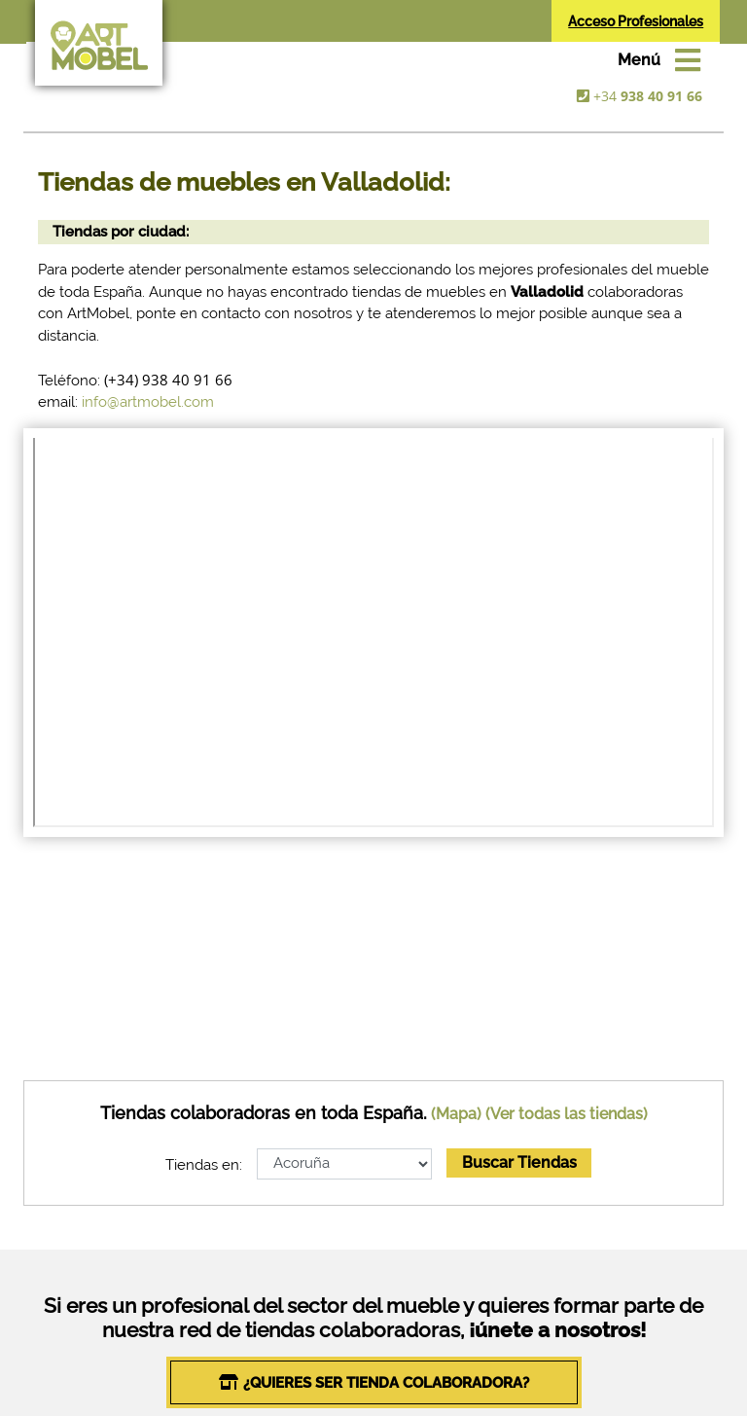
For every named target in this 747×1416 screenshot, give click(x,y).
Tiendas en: (203, 1165)
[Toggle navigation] (659, 60)
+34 (647, 96)
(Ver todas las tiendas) (566, 1114)
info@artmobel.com (148, 402)
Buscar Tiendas (519, 1162)
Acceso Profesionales (635, 21)
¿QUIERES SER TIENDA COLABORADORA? (386, 1383)
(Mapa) (456, 1114)
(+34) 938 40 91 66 (168, 379)
